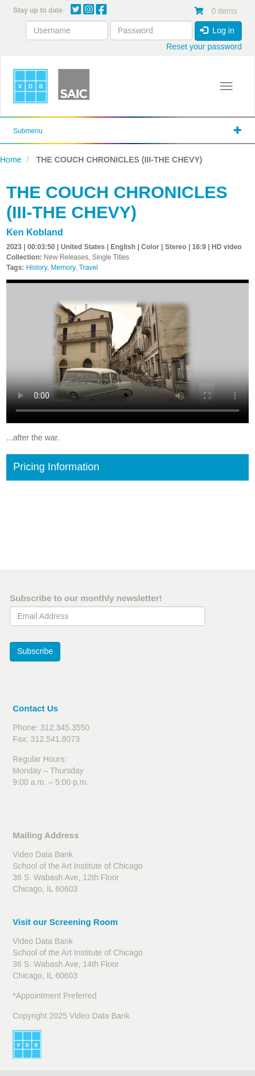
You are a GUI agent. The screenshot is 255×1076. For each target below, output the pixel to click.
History (36, 268)
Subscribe (35, 651)
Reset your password (204, 46)
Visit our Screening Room (65, 922)
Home (10, 159)
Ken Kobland (34, 232)
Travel (88, 268)
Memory (63, 268)
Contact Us (35, 708)
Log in (217, 30)
